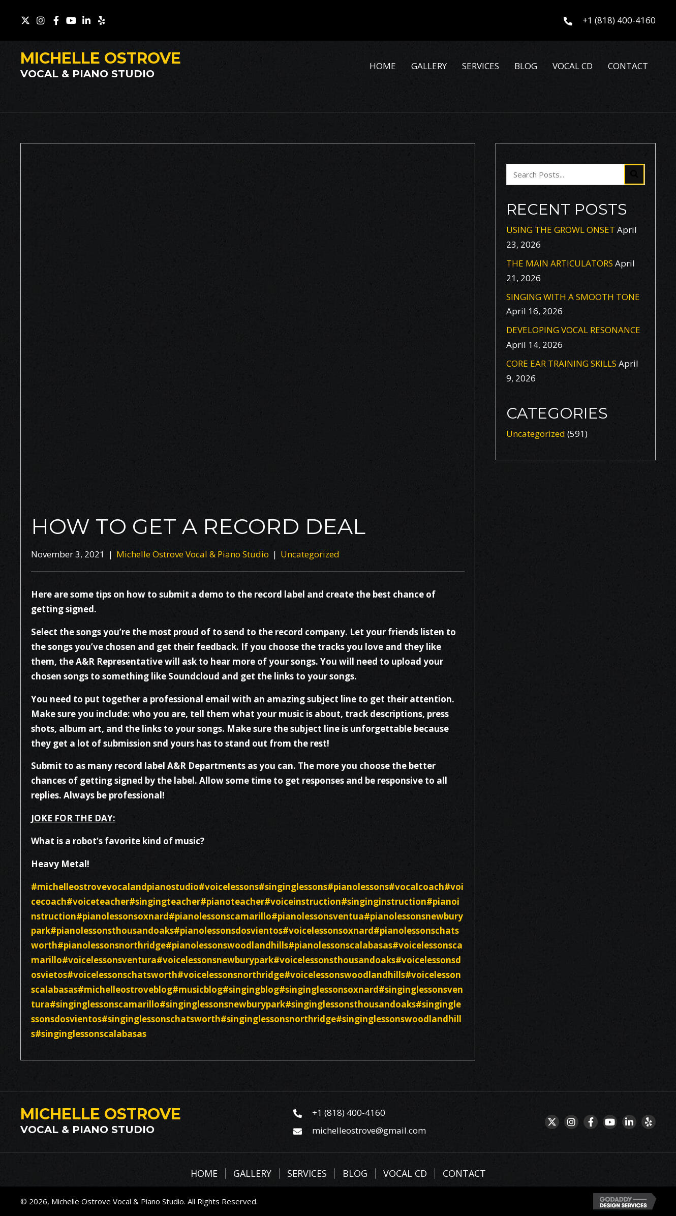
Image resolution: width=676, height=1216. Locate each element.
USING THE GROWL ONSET (560, 229)
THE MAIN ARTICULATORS (559, 263)
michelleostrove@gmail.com (369, 1130)
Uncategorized (310, 554)
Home (204, 1173)
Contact (464, 1173)
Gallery (252, 1173)
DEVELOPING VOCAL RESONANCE (573, 330)
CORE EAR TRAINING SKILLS (561, 363)
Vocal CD (405, 1173)
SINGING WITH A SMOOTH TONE (573, 297)
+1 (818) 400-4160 (619, 20)
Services (307, 1173)
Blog (355, 1173)
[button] (25, 20)
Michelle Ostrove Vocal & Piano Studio (192, 554)
